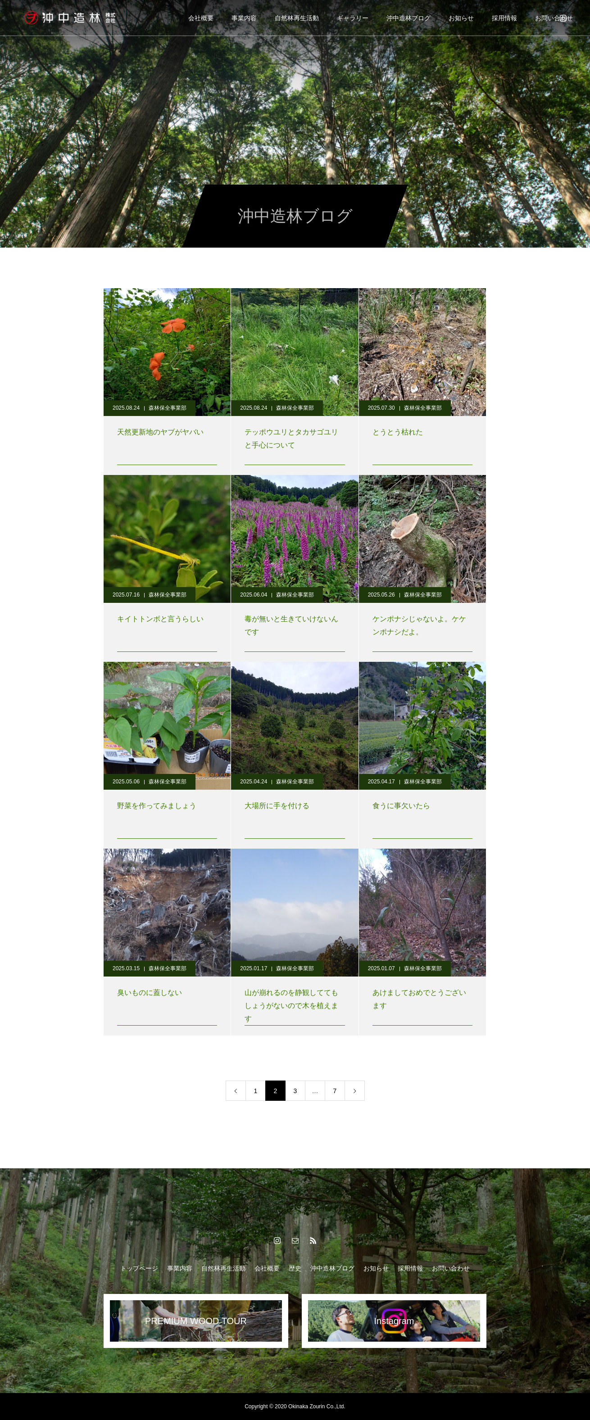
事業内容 (244, 18)
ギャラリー (352, 18)
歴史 (295, 1268)
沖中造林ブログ (408, 18)
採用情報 (504, 18)
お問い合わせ (554, 18)
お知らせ (461, 18)
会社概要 (200, 18)
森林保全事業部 (167, 408)
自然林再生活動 (297, 18)
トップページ (139, 1268)
